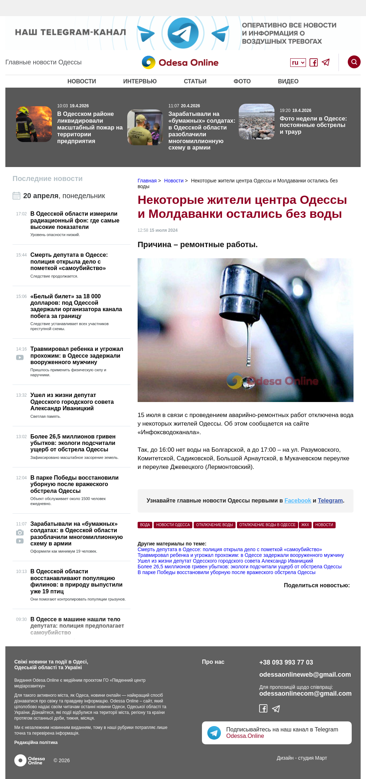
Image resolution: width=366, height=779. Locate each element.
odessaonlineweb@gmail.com (305, 674)
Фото (242, 81)
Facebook (298, 501)
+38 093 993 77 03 (286, 662)
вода (145, 525)
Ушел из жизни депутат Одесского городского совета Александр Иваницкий (225, 561)
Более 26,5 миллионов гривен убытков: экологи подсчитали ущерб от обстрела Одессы (240, 566)
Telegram (330, 501)
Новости (82, 81)
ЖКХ (305, 525)
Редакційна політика (36, 742)
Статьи (195, 81)
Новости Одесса (173, 525)
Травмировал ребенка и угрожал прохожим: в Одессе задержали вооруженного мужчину (241, 555)
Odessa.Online (245, 736)
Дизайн (285, 758)
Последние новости (48, 178)
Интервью (140, 81)
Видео (288, 81)
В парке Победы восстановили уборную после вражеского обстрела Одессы (227, 572)
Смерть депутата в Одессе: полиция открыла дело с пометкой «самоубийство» (230, 549)
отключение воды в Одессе (267, 525)
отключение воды (214, 525)
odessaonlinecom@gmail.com (305, 693)
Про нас (213, 662)
